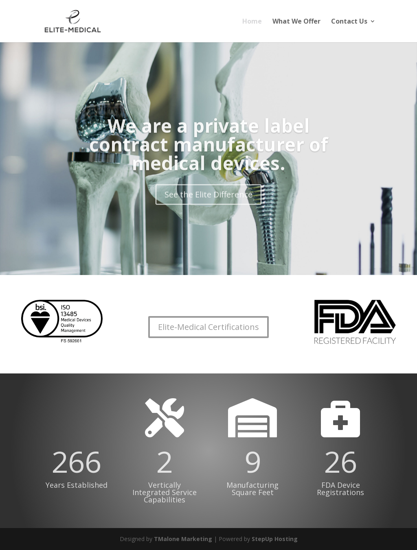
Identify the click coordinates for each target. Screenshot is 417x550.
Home (252, 22)
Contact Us (349, 22)
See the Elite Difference (208, 200)
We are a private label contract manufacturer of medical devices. (208, 150)
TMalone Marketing (183, 539)
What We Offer (296, 22)
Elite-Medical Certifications (208, 326)
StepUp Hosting (275, 539)
